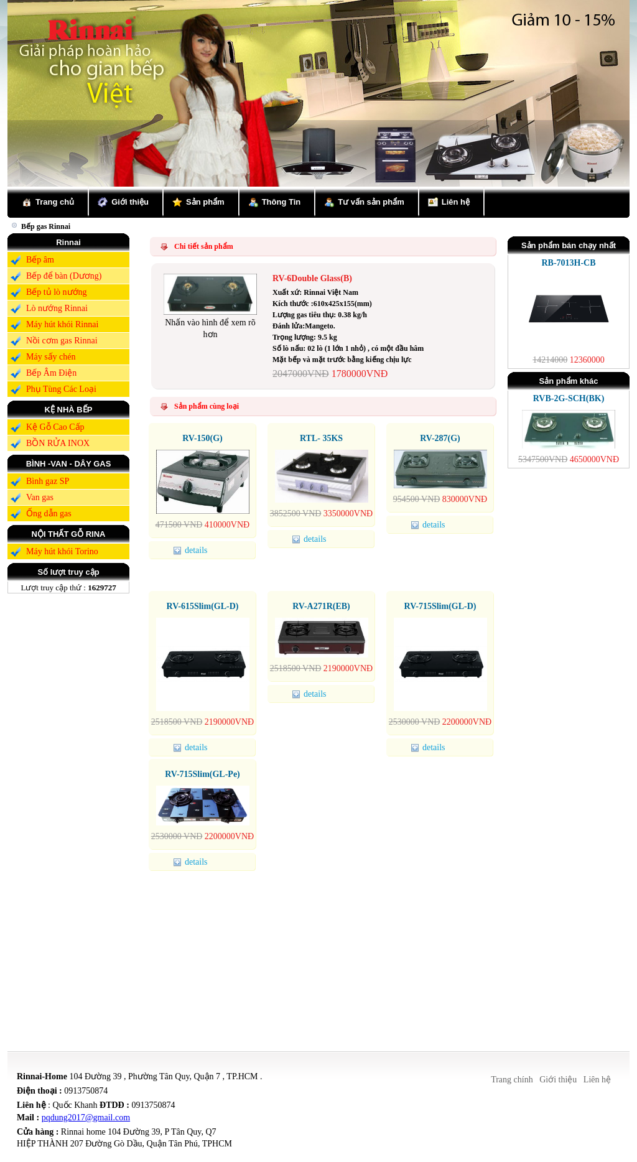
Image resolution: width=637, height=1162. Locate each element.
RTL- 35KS (321, 438)
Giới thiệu (130, 202)
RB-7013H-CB (568, 262)
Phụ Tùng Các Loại (61, 389)
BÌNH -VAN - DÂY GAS (68, 463)
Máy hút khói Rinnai (62, 324)
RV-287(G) (440, 438)
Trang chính (512, 1079)
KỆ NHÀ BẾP (69, 409)
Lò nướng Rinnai (57, 308)
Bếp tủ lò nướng (56, 292)
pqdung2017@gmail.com (86, 1117)
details (192, 550)
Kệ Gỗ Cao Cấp (55, 427)
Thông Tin (281, 202)
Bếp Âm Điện (51, 373)
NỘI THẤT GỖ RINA (69, 534)
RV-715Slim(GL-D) (440, 606)
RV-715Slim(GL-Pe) (202, 774)
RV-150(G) (202, 438)
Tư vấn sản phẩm (371, 202)
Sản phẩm (205, 202)
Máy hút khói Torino (62, 551)
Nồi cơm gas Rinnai (62, 340)
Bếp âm (40, 259)
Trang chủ (54, 202)
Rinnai (68, 242)
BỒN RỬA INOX (58, 443)
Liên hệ (456, 202)
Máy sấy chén (51, 356)
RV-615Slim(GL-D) (203, 606)
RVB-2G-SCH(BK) (569, 398)
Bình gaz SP (47, 481)
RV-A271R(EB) (321, 606)
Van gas (39, 497)
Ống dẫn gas (49, 513)
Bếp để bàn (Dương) (64, 276)
